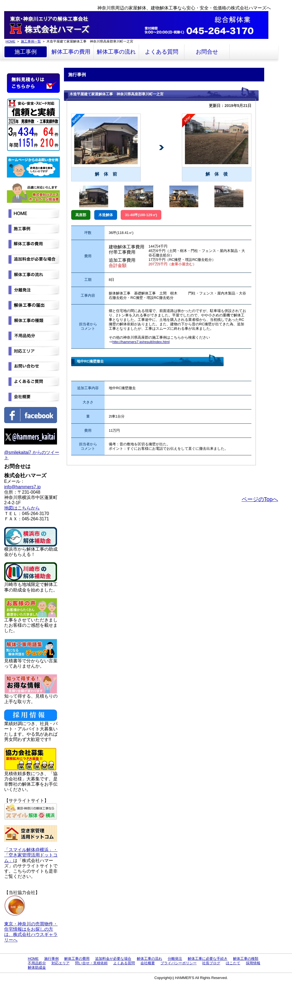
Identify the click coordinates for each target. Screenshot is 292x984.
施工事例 (25, 52)
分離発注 (175, 958)
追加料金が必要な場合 (113, 958)
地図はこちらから (22, 508)
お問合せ (207, 52)
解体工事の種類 (245, 958)
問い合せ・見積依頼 (91, 963)
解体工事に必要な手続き (207, 958)
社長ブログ (211, 963)
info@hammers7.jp (22, 486)
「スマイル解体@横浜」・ (31, 849)
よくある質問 (161, 52)
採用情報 (253, 963)
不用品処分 (37, 963)
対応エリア (60, 963)
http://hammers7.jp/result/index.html (141, 342)
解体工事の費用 (70, 52)
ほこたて (233, 963)
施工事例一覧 (31, 41)
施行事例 (51, 958)
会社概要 (147, 963)
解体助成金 (37, 967)
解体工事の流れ (116, 52)
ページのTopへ (260, 499)
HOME (10, 41)
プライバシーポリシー (178, 963)
